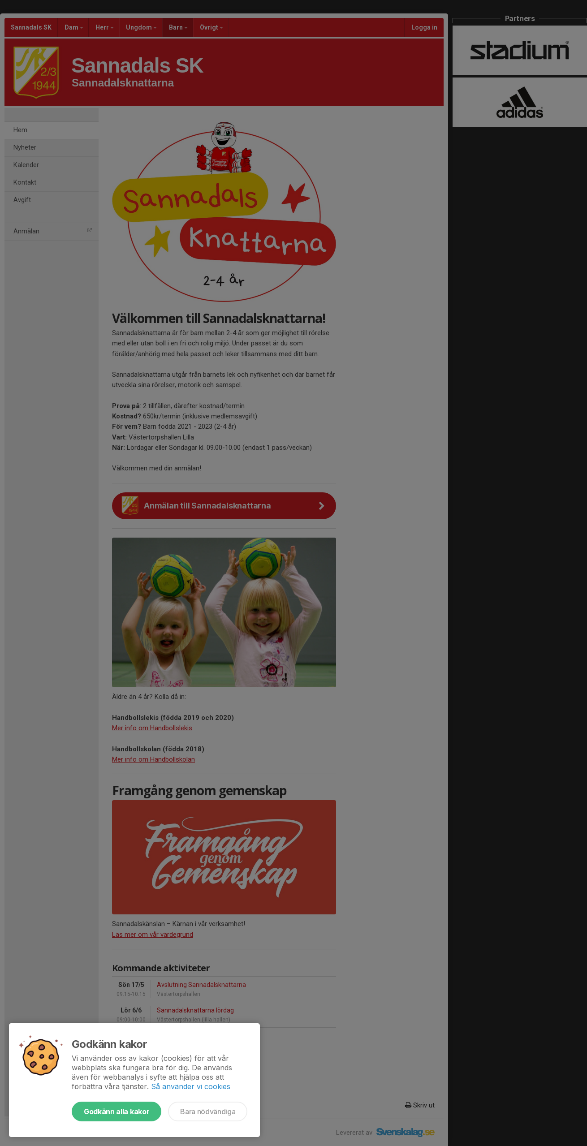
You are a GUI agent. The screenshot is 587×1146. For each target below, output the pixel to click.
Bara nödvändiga (207, 1111)
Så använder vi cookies (190, 1086)
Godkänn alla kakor (116, 1111)
